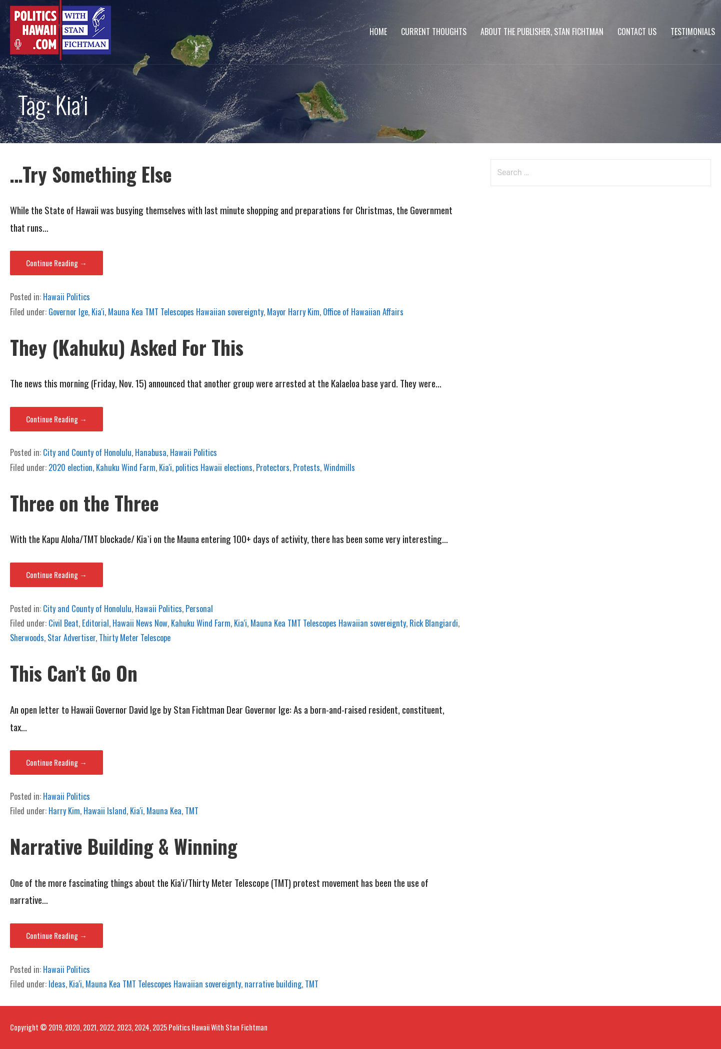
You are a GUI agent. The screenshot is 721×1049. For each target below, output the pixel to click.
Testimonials (692, 32)
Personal (199, 609)
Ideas (57, 984)
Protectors (273, 467)
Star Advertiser (72, 638)
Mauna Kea (164, 811)
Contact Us (637, 32)
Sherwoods (27, 638)
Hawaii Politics (66, 297)
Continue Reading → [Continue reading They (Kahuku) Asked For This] (56, 418)
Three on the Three (84, 502)
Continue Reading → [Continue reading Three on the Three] (56, 574)
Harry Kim (64, 811)
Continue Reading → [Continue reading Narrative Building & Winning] (56, 935)
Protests (306, 467)
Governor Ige (68, 312)
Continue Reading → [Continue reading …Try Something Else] (56, 262)
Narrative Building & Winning (124, 846)
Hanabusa (150, 452)
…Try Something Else (91, 174)
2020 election (70, 467)
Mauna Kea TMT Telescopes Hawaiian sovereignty (186, 312)
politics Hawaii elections (214, 467)
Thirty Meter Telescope (134, 638)
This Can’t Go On (74, 673)
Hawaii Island (105, 811)
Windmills (339, 467)
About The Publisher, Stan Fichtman (542, 32)
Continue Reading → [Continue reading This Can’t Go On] (56, 762)
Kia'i (98, 312)
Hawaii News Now (140, 623)
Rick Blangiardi (434, 623)
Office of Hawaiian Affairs (363, 312)
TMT (191, 811)
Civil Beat (63, 623)
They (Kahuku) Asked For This (127, 347)
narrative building (273, 984)
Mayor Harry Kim (293, 312)
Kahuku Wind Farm (126, 467)
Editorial (95, 623)
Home (378, 32)
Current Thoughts (433, 32)
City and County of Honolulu (87, 452)
